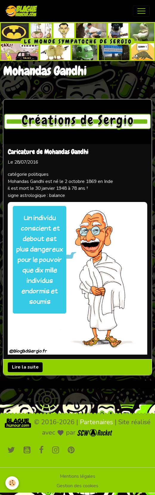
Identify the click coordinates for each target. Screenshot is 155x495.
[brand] (22, 11)
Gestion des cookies (77, 486)
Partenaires (96, 422)
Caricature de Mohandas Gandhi (48, 152)
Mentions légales (77, 476)
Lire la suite (25, 367)
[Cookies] (12, 483)
